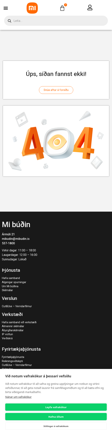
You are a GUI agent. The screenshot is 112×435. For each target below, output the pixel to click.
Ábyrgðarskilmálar (13, 330)
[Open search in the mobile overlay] (56, 21)
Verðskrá (7, 338)
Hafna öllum (56, 416)
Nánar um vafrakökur (18, 397)
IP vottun (7, 334)
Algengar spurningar (14, 282)
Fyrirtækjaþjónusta (13, 357)
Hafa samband (11, 278)
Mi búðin (16, 224)
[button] (5, 8)
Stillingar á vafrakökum (55, 426)
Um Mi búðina (10, 286)
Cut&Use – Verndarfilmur (17, 306)
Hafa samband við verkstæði (19, 322)
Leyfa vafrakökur (56, 407)
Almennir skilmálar (13, 326)
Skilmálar (7, 290)
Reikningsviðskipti (12, 361)
